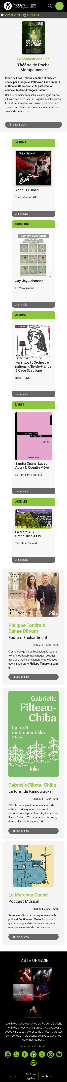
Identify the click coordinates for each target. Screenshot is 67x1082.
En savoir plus (21, 676)
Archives (47, 1076)
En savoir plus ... (18, 124)
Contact (14, 1076)
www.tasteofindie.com (33, 1046)
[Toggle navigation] (59, 6)
